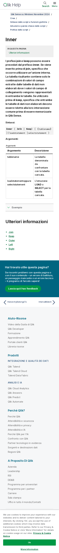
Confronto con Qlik (18, 438)
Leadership (14, 471)
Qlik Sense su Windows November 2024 (30, 14)
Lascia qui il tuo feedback (23, 288)
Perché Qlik (14, 416)
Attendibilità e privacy (19, 425)
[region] (29, 531)
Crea (12, 18)
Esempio (17, 207)
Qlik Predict (14, 397)
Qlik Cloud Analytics (18, 388)
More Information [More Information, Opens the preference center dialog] (29, 549)
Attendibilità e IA (16, 429)
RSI (9, 475)
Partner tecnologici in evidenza (24, 443)
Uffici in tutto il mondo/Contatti (24, 502)
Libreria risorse (16, 346)
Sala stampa (14, 497)
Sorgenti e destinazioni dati (22, 447)
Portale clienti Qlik (17, 342)
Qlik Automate (15, 401)
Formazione (14, 333)
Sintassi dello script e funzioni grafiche (28, 22)
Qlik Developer (16, 329)
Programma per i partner (21, 488)
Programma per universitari (22, 484)
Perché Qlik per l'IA (18, 434)
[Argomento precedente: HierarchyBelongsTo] (15, 302)
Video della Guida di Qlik (21, 324)
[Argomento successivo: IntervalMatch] (43, 302)
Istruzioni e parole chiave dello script (27, 26)
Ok (29, 542)
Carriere (12, 493)
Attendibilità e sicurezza (21, 421)
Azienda (12, 466)
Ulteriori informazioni (19, 52)
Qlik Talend (14, 366)
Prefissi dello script (19, 29)
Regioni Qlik (14, 452)
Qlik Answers (15, 392)
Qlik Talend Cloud (17, 371)
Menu (54, 6)
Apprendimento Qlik (18, 337)
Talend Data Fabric (18, 375)
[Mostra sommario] (6, 14)
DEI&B (11, 480)
